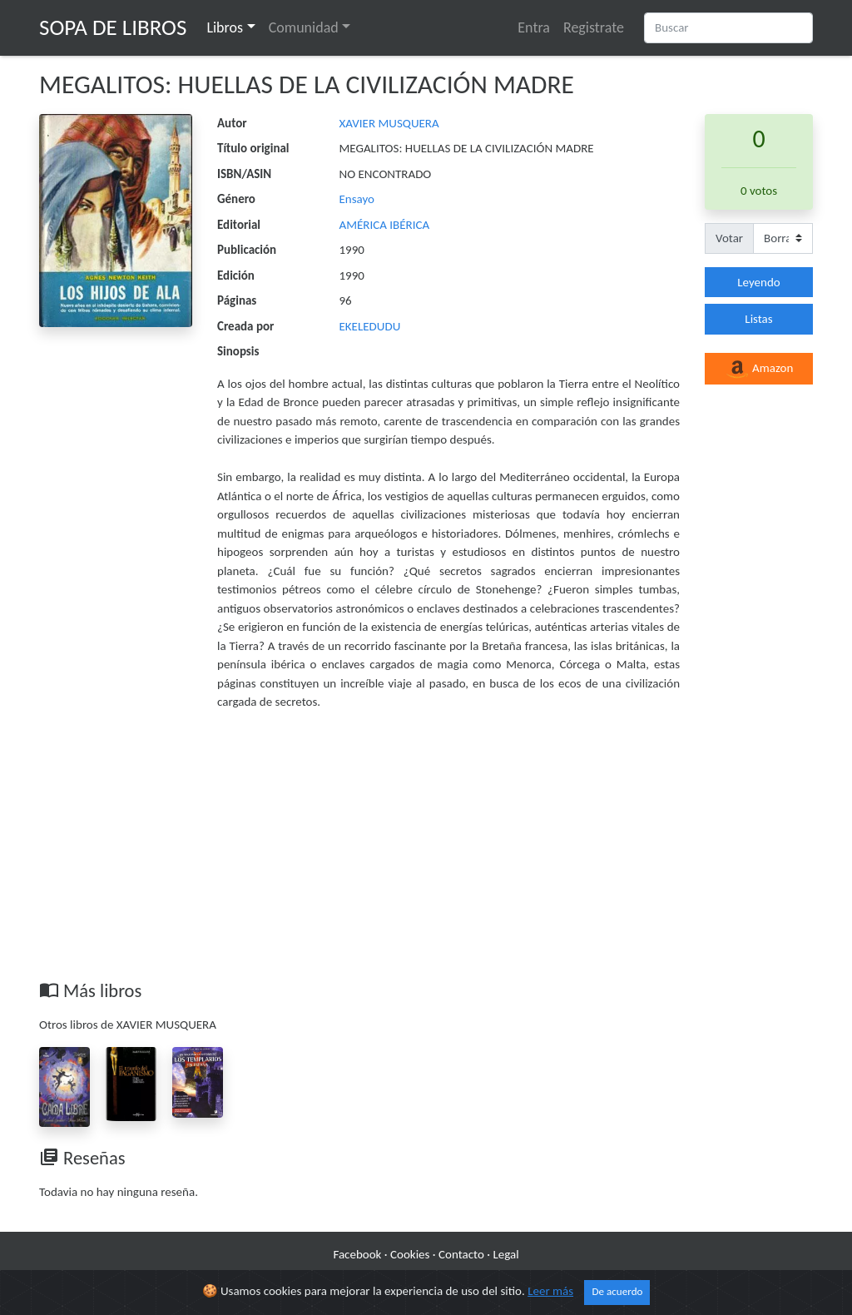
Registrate (593, 27)
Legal (505, 1254)
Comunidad (304, 27)
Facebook (357, 1254)
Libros (224, 27)
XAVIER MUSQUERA (389, 123)
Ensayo (357, 198)
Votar (729, 238)
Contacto (461, 1254)
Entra (534, 27)
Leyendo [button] (758, 282)
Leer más (550, 1290)
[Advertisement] (426, 854)
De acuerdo (617, 1291)
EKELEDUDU (370, 326)
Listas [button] (758, 318)
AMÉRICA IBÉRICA (384, 224)
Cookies (409, 1254)
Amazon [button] (759, 369)
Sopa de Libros (112, 27)
